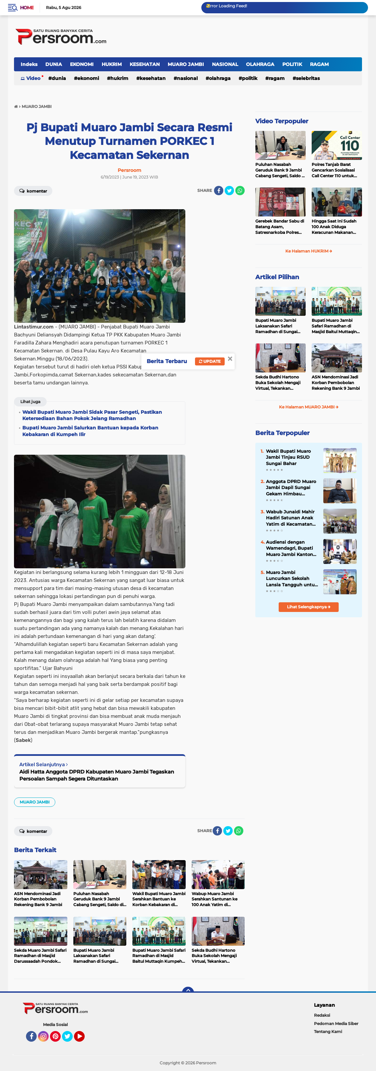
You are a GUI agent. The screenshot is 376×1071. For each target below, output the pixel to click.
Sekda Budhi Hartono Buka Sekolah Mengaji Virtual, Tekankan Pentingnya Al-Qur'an (277, 382)
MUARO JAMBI (186, 64)
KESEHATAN (145, 64)
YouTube (84, 1039)
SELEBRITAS (308, 78)
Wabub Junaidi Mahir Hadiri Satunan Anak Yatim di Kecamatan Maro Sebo (290, 518)
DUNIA (53, 64)
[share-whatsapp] (240, 190)
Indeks (29, 64)
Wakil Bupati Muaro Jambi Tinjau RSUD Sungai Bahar (288, 457)
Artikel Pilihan (277, 277)
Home (27, 8)
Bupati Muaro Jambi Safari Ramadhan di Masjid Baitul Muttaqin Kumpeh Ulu (334, 326)
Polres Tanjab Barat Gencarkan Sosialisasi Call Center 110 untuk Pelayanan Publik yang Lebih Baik (335, 170)
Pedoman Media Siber (336, 1023)
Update (210, 361)
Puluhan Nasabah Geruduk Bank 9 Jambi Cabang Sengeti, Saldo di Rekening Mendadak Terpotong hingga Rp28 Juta (280, 170)
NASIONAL (225, 64)
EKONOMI (82, 64)
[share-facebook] (218, 190)
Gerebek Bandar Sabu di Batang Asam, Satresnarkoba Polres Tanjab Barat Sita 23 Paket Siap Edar (279, 227)
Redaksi (322, 1015)
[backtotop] (188, 993)
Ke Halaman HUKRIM (308, 251)
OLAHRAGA (260, 64)
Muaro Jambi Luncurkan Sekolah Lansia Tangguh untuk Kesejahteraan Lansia (291, 579)
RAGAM (319, 64)
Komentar (33, 190)
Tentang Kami (328, 1031)
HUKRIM (112, 64)
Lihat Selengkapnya (309, 606)
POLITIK (292, 64)
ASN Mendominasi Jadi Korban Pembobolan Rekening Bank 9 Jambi (336, 382)
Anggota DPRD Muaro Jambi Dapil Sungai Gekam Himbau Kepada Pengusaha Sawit (291, 488)
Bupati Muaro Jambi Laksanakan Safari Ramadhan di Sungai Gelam (276, 326)
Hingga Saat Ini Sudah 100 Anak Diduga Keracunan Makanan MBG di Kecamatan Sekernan (334, 227)
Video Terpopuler (281, 121)
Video (33, 78)
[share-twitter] (229, 190)
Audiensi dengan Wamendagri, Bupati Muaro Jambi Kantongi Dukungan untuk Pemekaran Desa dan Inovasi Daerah (291, 548)
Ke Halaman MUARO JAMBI (309, 406)
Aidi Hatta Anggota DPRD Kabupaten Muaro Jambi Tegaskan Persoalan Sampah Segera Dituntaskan (96, 775)
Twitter (70, 1039)
